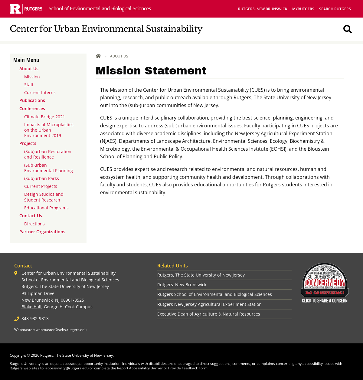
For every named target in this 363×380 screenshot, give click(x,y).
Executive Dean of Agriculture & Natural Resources (208, 314)
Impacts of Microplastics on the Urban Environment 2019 (49, 130)
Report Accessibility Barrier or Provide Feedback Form (162, 368)
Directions (34, 224)
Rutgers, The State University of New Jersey (201, 275)
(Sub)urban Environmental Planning (48, 167)
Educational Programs (46, 208)
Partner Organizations (42, 231)
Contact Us (30, 215)
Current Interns (40, 92)
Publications (32, 100)
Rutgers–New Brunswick (262, 8)
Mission (32, 77)
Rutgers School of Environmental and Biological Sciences (214, 294)
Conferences (32, 108)
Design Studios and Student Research (44, 196)
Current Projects (40, 186)
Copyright (18, 355)
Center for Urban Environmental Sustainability (106, 29)
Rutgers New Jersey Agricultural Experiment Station (209, 304)
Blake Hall (31, 307)
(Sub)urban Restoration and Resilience (47, 154)
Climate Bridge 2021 (44, 117)
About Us (28, 68)
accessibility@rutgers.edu (67, 368)
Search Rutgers (335, 8)
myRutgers (303, 8)
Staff (28, 84)
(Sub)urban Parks (41, 178)
